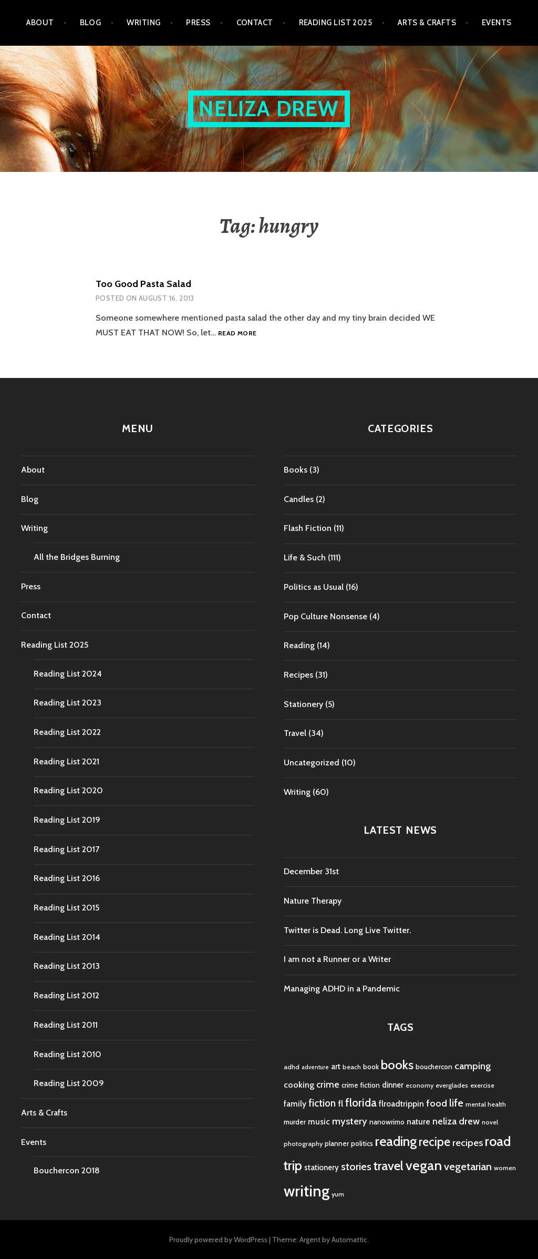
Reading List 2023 (67, 703)
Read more (237, 333)
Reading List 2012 (66, 995)
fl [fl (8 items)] (340, 1103)
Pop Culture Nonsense (325, 616)
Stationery (303, 704)
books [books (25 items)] (397, 1064)
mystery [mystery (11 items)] (349, 1121)
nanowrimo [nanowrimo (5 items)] (387, 1122)
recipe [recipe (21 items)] (434, 1141)
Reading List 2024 (68, 674)
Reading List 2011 (66, 1025)
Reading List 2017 (66, 849)
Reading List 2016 (67, 878)
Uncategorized (311, 762)
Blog (90, 22)
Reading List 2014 (67, 937)
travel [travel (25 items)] (389, 1165)
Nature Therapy (313, 901)
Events (497, 22)
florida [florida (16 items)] (361, 1102)
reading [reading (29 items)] (396, 1141)
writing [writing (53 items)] (306, 1191)
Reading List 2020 (68, 790)
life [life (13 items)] (456, 1103)
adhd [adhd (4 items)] (291, 1067)
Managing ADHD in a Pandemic (342, 989)
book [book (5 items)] (371, 1066)
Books (295, 470)
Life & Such (305, 557)
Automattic (349, 1239)
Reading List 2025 (336, 22)
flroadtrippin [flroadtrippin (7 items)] (401, 1104)
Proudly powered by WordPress (218, 1239)
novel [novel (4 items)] (490, 1122)
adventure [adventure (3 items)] (315, 1067)
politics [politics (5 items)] (362, 1143)
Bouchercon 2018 (67, 1170)
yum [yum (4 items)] (338, 1194)
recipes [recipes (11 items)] (467, 1143)
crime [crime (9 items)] (327, 1084)
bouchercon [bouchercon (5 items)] (434, 1066)
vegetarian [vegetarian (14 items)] (468, 1166)
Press (198, 22)
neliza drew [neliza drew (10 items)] (456, 1121)
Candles (299, 499)
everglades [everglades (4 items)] (452, 1085)
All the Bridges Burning (77, 557)
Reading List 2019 (67, 820)
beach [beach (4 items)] (352, 1067)
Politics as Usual (314, 587)
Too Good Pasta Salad (143, 284)
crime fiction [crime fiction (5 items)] (361, 1085)
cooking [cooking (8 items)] (299, 1084)
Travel (295, 733)
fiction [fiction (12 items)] (322, 1103)
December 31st (311, 871)
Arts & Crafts (427, 22)
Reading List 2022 (67, 732)
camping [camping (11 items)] (472, 1066)
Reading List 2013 (67, 966)
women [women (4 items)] (505, 1168)
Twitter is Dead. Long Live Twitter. (347, 930)
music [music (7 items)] (319, 1122)
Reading (299, 645)
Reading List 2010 (67, 1054)
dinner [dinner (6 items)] (393, 1085)
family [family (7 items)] (295, 1104)
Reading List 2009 (69, 1083)
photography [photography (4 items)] (303, 1144)
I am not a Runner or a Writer (337, 959)
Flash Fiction (308, 528)
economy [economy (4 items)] (419, 1085)
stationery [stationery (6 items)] (321, 1167)
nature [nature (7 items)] (418, 1122)
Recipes (298, 675)
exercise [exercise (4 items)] (482, 1085)
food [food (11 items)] (436, 1103)
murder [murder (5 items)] (295, 1122)
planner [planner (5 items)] (337, 1143)
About (40, 22)
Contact (254, 22)
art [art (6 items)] (335, 1066)
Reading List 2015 (66, 908)
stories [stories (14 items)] (356, 1166)
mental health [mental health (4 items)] (485, 1104)
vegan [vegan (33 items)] (424, 1165)
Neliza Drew (269, 108)
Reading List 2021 (66, 761)
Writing (143, 22)
